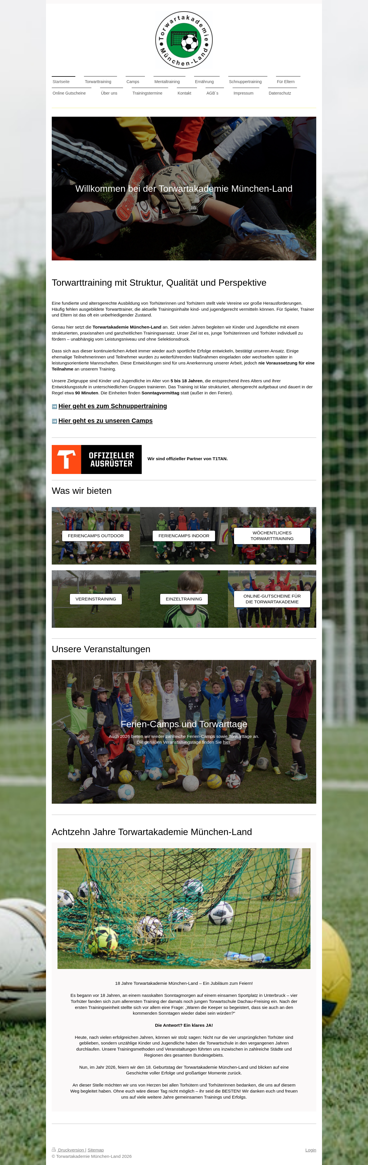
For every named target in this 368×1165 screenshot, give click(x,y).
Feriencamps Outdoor (96, 535)
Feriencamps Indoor (183, 535)
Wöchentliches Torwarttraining (272, 535)
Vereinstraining (96, 598)
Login (310, 1149)
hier (226, 742)
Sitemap (96, 1149)
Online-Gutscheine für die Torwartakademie (272, 599)
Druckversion (68, 1149)
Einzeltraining (184, 598)
